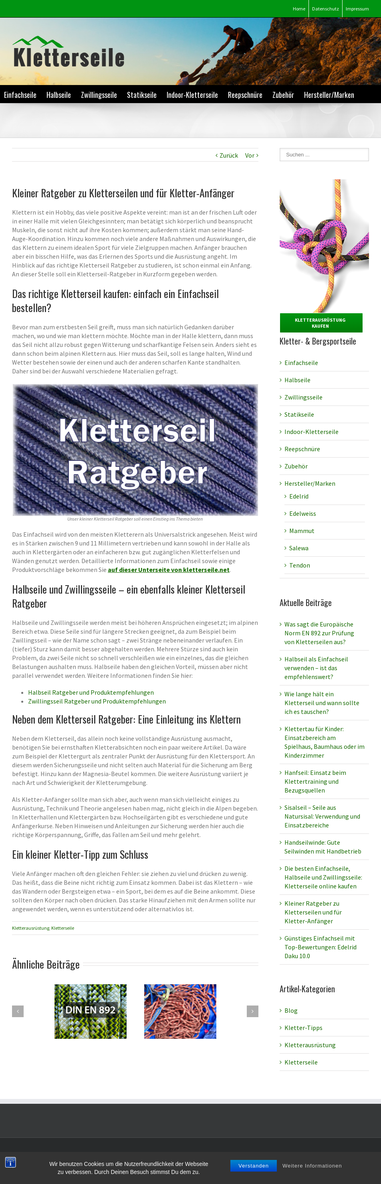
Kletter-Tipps (303, 1028)
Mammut (301, 531)
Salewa (298, 548)
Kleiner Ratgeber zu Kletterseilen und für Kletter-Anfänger (313, 912)
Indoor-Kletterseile (192, 94)
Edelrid (298, 496)
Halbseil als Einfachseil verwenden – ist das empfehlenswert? (316, 668)
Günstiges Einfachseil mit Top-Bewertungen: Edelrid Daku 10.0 (320, 947)
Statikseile (142, 94)
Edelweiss (302, 513)
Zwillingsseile (99, 94)
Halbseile (58, 94)
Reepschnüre (245, 94)
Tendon (299, 565)
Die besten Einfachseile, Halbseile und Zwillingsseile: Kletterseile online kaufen (323, 877)
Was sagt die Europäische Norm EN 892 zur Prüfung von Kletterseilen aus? (319, 633)
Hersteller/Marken (329, 94)
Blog (291, 1010)
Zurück (229, 155)
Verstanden (253, 1173)
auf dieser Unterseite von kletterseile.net (169, 570)
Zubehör (283, 94)
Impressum (357, 9)
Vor (249, 155)
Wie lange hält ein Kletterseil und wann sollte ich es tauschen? (321, 703)
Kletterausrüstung (30, 928)
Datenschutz (325, 9)
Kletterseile (62, 928)
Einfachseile (20, 94)
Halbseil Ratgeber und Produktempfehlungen (91, 692)
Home (299, 9)
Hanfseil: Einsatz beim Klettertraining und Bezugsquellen (315, 781)
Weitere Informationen (312, 1173)
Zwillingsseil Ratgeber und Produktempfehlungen (97, 701)
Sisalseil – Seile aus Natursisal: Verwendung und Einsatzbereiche (322, 816)
